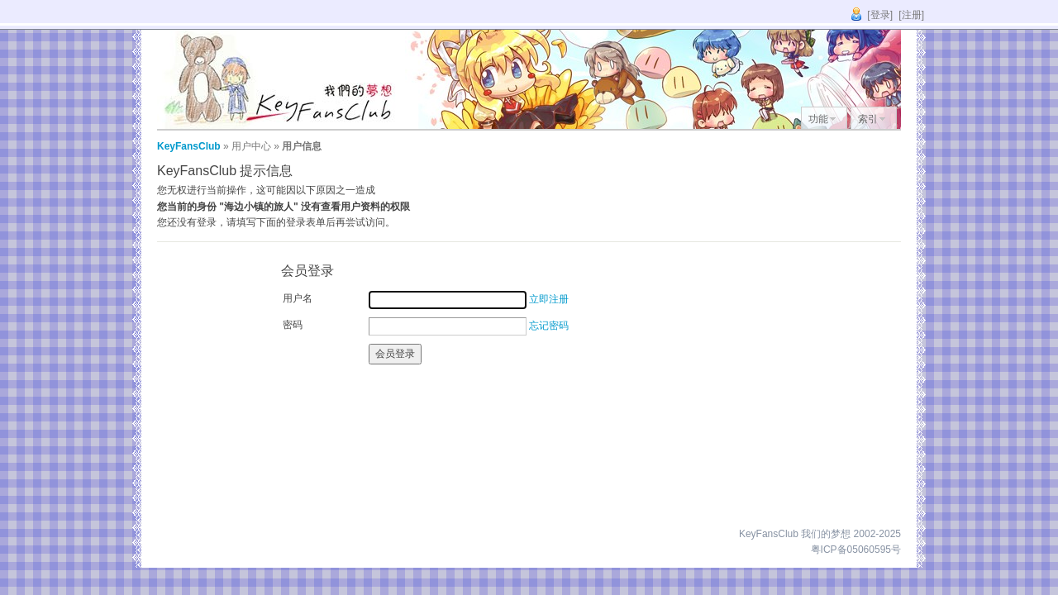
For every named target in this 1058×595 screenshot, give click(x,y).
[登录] (880, 15)
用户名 (297, 298)
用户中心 (251, 146)
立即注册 (549, 299)
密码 (293, 325)
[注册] (911, 15)
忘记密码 (549, 325)
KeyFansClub (189, 146)
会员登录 (395, 353)
